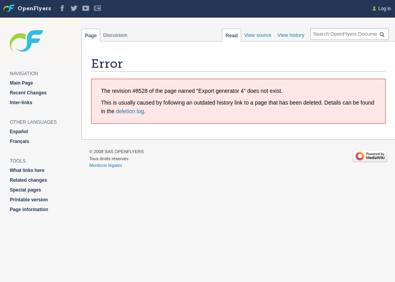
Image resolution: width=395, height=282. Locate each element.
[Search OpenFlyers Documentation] (349, 34)
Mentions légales (105, 165)
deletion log (130, 111)
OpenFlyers (34, 9)
